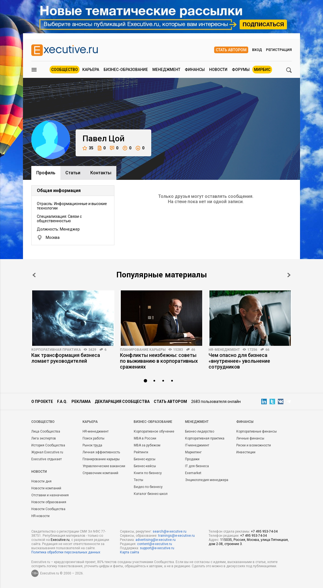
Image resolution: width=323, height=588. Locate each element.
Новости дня (41, 481)
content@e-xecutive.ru (154, 544)
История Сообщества (48, 445)
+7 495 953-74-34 (264, 531)
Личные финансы (250, 438)
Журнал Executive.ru (47, 452)
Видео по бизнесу (148, 487)
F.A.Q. (62, 401)
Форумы (241, 69)
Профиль (45, 172)
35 (88, 148)
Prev (34, 275)
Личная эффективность (101, 452)
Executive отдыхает (46, 459)
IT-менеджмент (197, 445)
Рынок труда (92, 445)
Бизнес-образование (126, 69)
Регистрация (279, 50)
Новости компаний (46, 488)
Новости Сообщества (48, 509)
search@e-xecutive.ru (169, 531)
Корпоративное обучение (154, 431)
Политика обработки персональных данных (65, 552)
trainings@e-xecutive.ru (176, 536)
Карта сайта (129, 552)
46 (193, 350)
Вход (257, 50)
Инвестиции (245, 452)
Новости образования (48, 502)
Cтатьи (72, 172)
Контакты (100, 172)
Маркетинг (193, 452)
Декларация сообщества (122, 401)
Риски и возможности (253, 445)
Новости (218, 69)
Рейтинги (141, 452)
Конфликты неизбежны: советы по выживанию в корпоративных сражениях (159, 361)
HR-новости (40, 516)
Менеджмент (166, 69)
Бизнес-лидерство (199, 431)
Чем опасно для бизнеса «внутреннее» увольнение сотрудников (239, 361)
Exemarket (193, 473)
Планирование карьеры (143, 350)
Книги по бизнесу (148, 473)
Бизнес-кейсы (145, 466)
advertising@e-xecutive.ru (155, 540)
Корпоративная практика (56, 350)
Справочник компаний (100, 473)
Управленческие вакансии (104, 466)
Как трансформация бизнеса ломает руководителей (65, 358)
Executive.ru (60, 540)
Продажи (192, 459)
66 (267, 350)
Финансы (195, 69)
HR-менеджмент (224, 350)
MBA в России (145, 438)
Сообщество (64, 69)
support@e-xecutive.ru (157, 548)
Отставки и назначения (50, 495)
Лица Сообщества (45, 431)
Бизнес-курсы (144, 459)
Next (289, 275)
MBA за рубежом (147, 445)
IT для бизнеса (197, 466)
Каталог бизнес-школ (151, 494)
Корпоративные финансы (256, 431)
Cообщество (43, 422)
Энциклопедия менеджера (206, 480)
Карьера (90, 69)
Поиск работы (93, 438)
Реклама (81, 401)
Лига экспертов (43, 438)
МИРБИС (262, 69)
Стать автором (231, 50)
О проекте (42, 401)
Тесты (138, 480)
